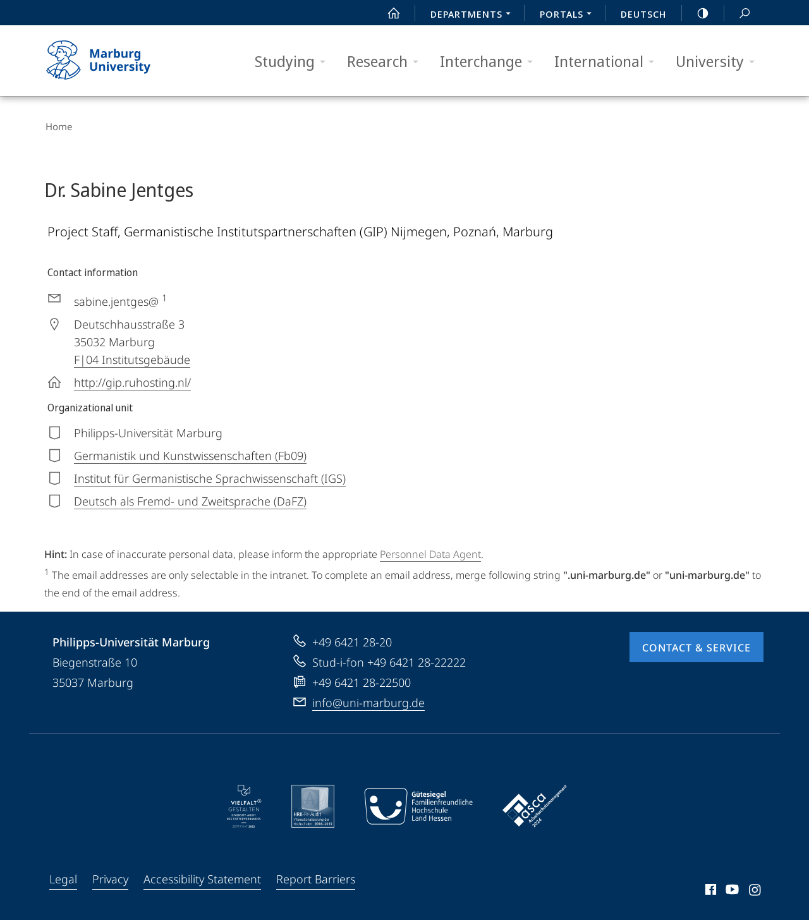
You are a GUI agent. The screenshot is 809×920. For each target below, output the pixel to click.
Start (387, 13)
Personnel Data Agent (430, 552)
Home (57, 126)
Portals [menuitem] (569, 15)
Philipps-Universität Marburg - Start (112, 61)
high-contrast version (696, 13)
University (719, 62)
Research (387, 62)
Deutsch (643, 14)
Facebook (709, 890)
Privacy (110, 877)
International (608, 62)
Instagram (755, 890)
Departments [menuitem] (474, 15)
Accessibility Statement (202, 877)
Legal (63, 877)
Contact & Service (696, 646)
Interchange (490, 62)
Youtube (731, 890)
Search (737, 13)
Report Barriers (315, 877)
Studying (294, 62)
